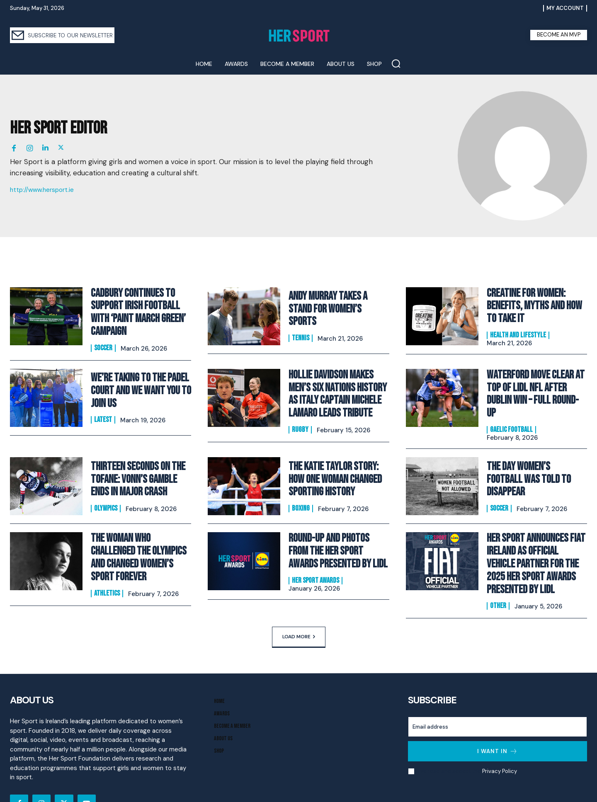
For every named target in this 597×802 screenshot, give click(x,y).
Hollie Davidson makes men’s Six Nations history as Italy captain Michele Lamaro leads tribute (338, 383)
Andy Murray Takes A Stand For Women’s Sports (335, 309)
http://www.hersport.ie (42, 190)
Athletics (107, 560)
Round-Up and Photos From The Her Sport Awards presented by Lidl (335, 531)
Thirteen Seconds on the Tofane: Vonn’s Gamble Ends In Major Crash (139, 459)
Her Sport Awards (315, 557)
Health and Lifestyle (518, 332)
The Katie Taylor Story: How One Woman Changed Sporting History (336, 459)
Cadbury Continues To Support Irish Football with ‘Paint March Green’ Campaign (140, 308)
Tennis (300, 330)
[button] (396, 63)
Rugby (300, 416)
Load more (298, 607)
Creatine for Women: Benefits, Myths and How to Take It (534, 305)
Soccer (103, 341)
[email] (497, 697)
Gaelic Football (511, 407)
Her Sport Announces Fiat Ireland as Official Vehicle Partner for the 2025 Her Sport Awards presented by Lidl (535, 539)
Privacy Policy (499, 741)
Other (498, 576)
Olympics (105, 485)
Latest (103, 410)
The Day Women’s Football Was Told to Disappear (532, 459)
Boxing (301, 485)
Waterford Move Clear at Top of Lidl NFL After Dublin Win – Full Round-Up (535, 380)
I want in (497, 722)
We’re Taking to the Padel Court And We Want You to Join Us (135, 384)
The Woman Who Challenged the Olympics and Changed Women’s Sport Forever (138, 534)
